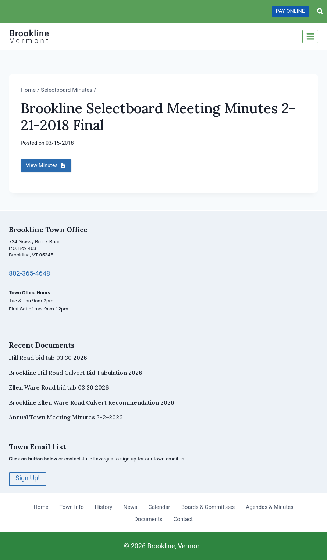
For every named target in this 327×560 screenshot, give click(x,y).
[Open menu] (310, 36)
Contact (183, 519)
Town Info (72, 507)
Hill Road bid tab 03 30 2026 (48, 357)
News (130, 507)
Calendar (159, 507)
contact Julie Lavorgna (89, 459)
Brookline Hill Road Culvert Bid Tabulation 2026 (75, 372)
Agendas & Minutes (269, 507)
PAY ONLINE (290, 11)
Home (40, 507)
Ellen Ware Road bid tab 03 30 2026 (59, 387)
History (104, 507)
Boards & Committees (208, 507)
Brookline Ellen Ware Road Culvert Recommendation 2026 (91, 402)
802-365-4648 (30, 273)
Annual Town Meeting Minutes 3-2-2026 (66, 417)
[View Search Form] (320, 11)
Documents (148, 519)
